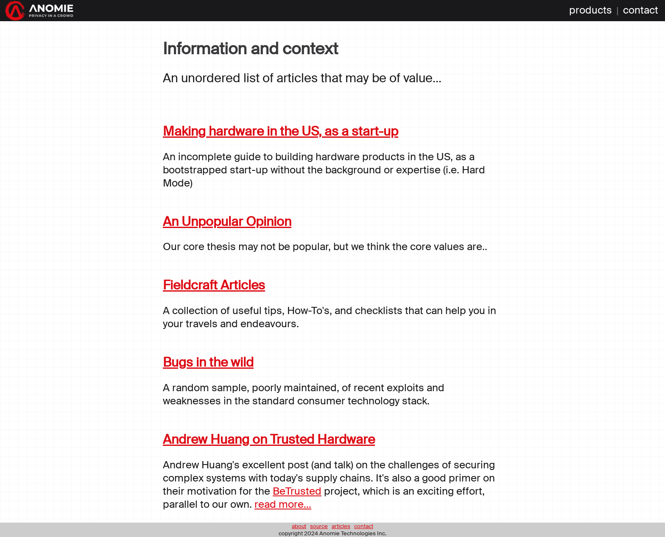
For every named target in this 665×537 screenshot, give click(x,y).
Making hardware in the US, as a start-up (280, 131)
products (590, 11)
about (299, 526)
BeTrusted (297, 491)
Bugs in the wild (208, 362)
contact (640, 11)
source (319, 526)
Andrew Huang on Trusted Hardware (269, 439)
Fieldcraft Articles (214, 285)
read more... (282, 504)
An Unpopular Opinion (227, 221)
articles (341, 526)
